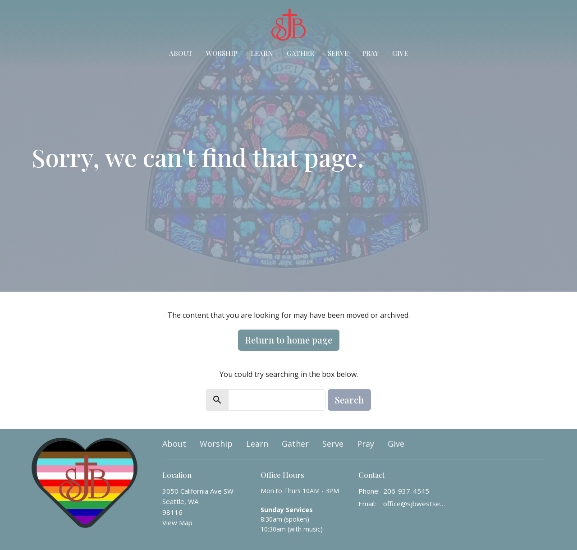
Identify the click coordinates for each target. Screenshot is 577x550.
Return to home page (288, 340)
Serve (338, 53)
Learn (262, 53)
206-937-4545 (406, 490)
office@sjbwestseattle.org (415, 503)
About (180, 53)
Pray (370, 53)
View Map (177, 522)
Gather (300, 53)
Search (349, 400)
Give (400, 53)
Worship (221, 53)
